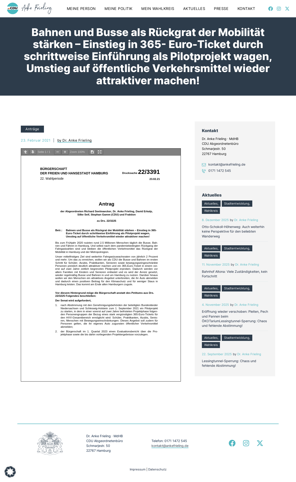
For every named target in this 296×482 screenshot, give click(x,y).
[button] (10, 472)
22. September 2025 (217, 354)
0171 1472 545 (219, 171)
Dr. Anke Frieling (246, 220)
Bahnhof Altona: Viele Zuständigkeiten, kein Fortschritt (234, 274)
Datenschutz (157, 469)
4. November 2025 (215, 304)
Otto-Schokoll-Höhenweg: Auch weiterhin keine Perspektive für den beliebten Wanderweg (233, 231)
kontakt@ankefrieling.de (226, 164)
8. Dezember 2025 (215, 220)
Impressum (137, 469)
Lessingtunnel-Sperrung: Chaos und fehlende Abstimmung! (229, 363)
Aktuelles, (211, 203)
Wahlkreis (211, 210)
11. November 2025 (216, 264)
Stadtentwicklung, (237, 203)
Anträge (32, 129)
